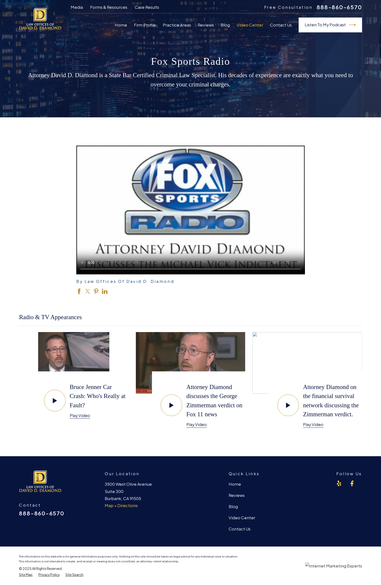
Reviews (237, 495)
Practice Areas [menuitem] (177, 25)
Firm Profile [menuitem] (145, 25)
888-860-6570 (339, 7)
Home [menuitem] (121, 25)
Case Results (147, 7)
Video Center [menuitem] (250, 25)
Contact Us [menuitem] (281, 25)
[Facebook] (352, 483)
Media (77, 7)
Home (235, 484)
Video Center (242, 517)
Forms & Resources (108, 7)
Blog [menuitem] (225, 25)
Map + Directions (121, 505)
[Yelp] (339, 483)
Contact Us (240, 528)
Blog (233, 506)
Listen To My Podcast (330, 24)
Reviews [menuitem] (206, 25)
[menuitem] (26, 575)
